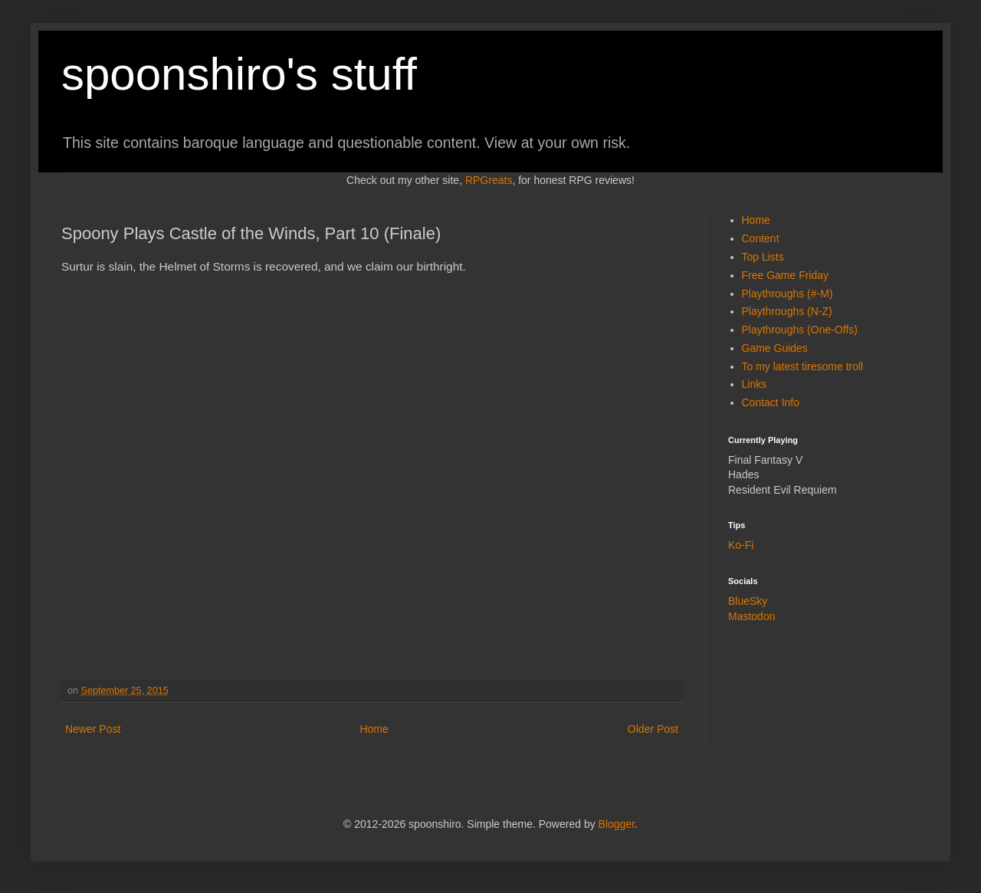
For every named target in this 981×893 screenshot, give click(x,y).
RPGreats (488, 180)
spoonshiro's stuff (239, 74)
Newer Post (92, 729)
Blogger (617, 824)
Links (754, 384)
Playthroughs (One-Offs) (800, 329)
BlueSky (747, 601)
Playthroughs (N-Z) (787, 311)
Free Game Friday (785, 275)
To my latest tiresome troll (803, 366)
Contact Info (771, 402)
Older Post (653, 729)
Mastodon (751, 616)
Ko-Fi (740, 545)
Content (760, 238)
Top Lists (763, 257)
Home (373, 729)
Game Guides (775, 348)
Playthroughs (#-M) (787, 293)
